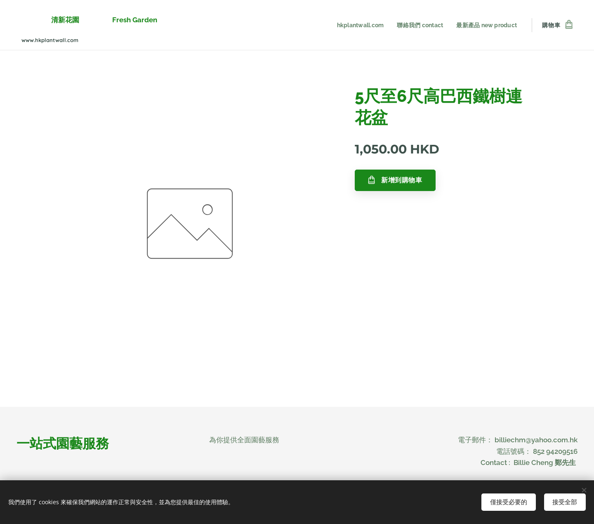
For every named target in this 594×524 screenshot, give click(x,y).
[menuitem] (356, 25)
